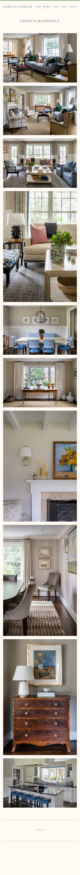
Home (38, 7)
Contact (73, 7)
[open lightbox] (40, 58)
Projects (47, 7)
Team (64, 7)
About (57, 7)
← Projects (40, 830)
